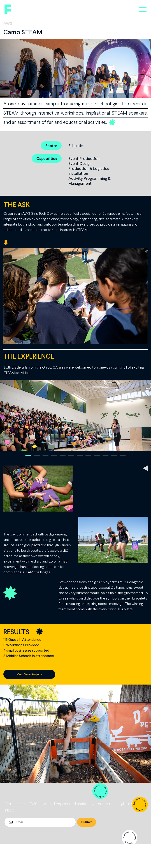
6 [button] (71, 455)
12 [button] (123, 455)
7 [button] (80, 455)
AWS (7, 23)
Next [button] (145, 419)
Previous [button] (6, 419)
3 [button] (46, 455)
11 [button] (114, 455)
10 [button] (106, 455)
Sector (51, 145)
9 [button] (97, 455)
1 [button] (28, 455)
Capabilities (46, 158)
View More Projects (29, 674)
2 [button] (37, 455)
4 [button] (54, 455)
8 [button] (88, 455)
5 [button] (63, 455)
